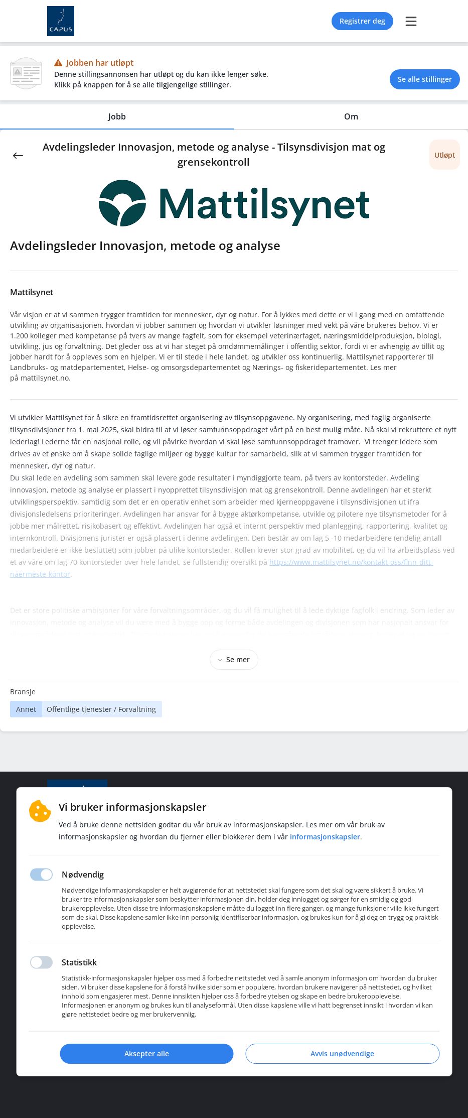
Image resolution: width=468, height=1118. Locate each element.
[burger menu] (411, 21)
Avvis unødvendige (342, 1053)
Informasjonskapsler (325, 836)
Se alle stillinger (425, 79)
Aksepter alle (146, 1053)
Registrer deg (362, 21)
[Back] (18, 155)
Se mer (234, 659)
